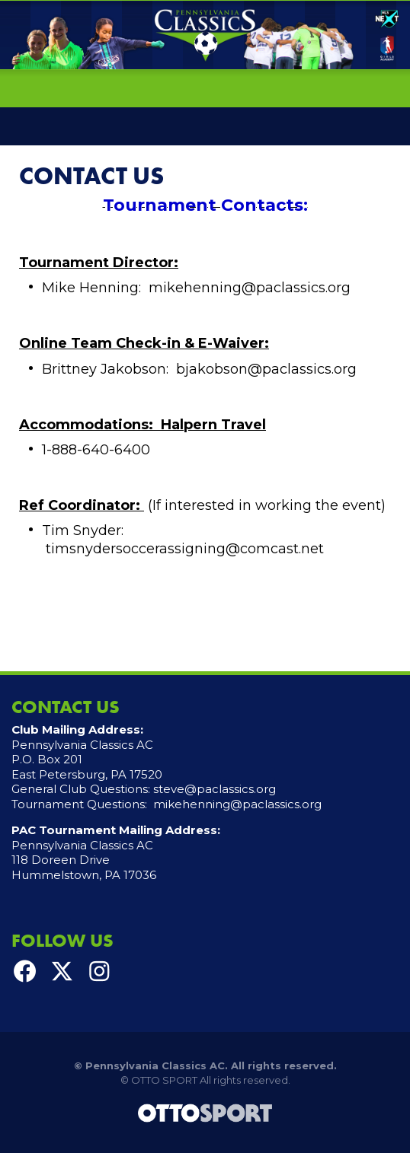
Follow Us (62, 940)
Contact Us (91, 176)
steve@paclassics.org (214, 789)
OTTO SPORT (164, 1080)
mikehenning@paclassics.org (237, 804)
